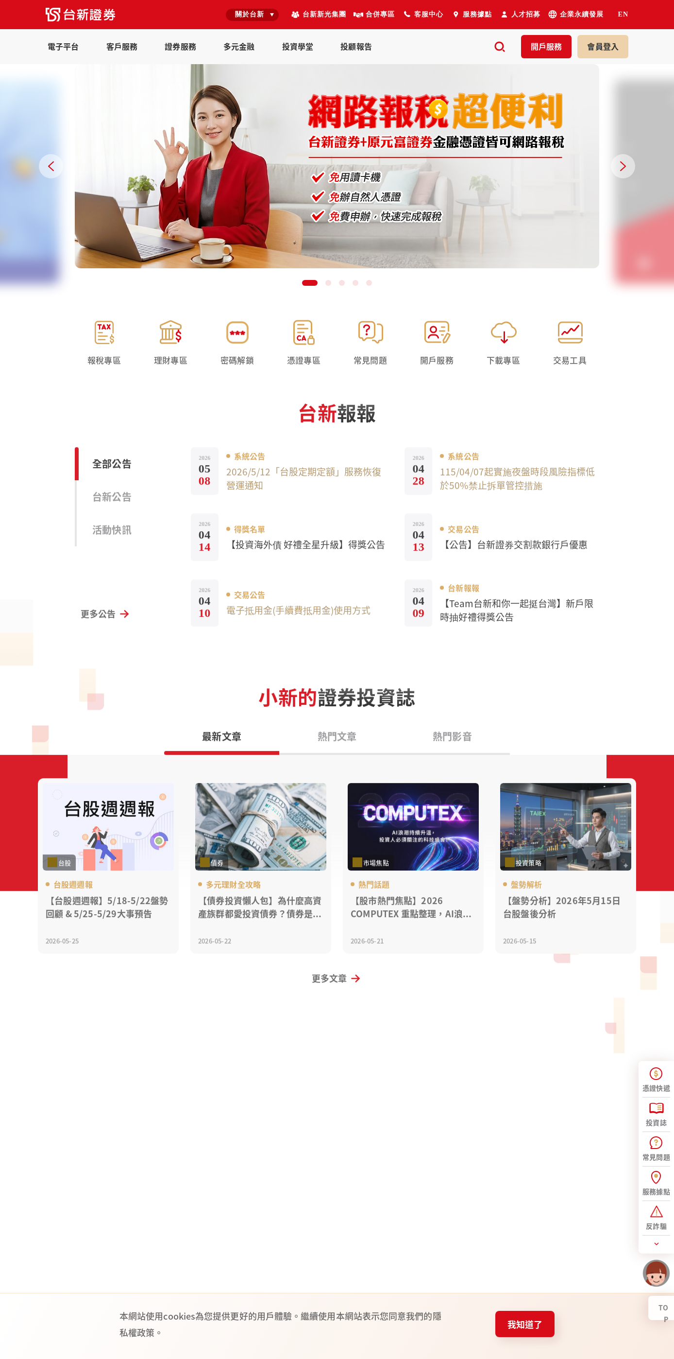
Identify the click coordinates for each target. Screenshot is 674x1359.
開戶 (546, 46)
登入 (603, 46)
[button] (310, 283)
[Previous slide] (51, 166)
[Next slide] (623, 166)
